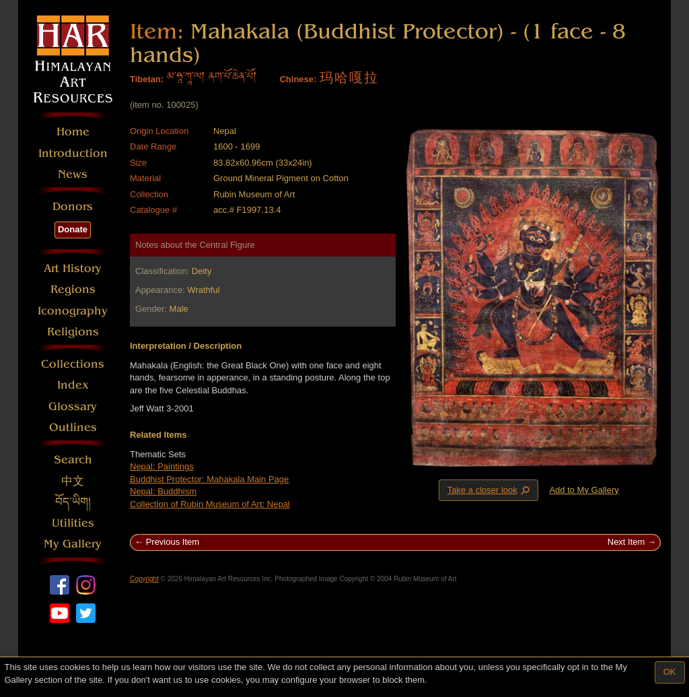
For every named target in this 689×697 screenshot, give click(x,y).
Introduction (73, 153)
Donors (72, 206)
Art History (73, 268)
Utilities (73, 523)
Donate (72, 229)
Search (73, 459)
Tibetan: (147, 79)
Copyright (144, 579)
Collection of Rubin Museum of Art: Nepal (210, 504)
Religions (73, 331)
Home (73, 131)
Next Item (626, 542)
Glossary (72, 406)
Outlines (73, 427)
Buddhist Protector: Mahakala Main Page (209, 479)
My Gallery (73, 543)
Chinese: (297, 79)
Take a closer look (489, 490)
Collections (72, 364)
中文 (72, 481)
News (72, 174)
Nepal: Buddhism (163, 491)
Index (73, 384)
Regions (73, 289)
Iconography (73, 310)
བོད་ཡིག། (73, 502)
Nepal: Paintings (162, 466)
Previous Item (172, 542)
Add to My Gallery (583, 490)
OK (669, 672)
